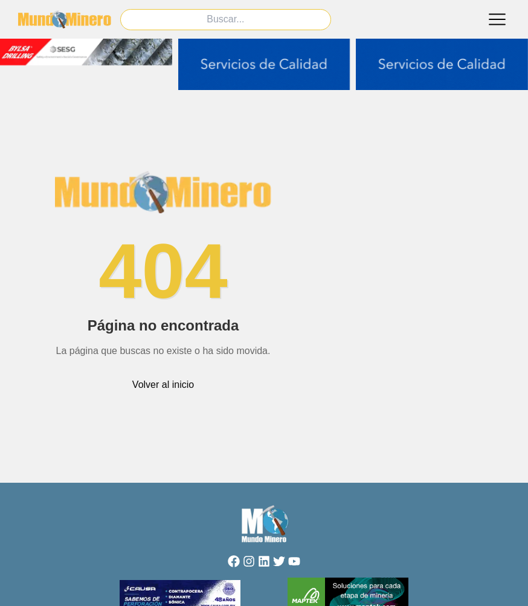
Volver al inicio (163, 384)
